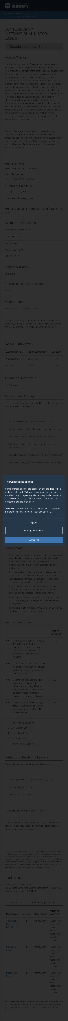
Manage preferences (34, 530)
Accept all (34, 540)
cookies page (43, 511)
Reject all (34, 522)
